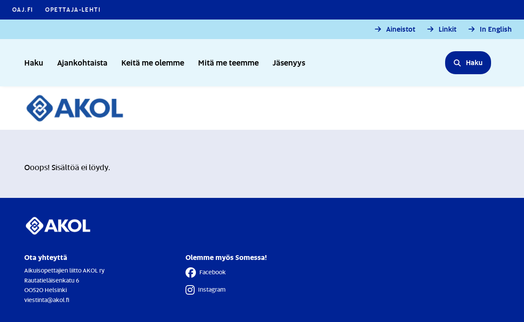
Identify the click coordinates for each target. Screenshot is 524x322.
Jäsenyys (289, 62)
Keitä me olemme (152, 62)
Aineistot (400, 29)
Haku (33, 62)
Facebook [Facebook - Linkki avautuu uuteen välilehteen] (206, 272)
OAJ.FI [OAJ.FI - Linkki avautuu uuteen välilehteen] (22, 9)
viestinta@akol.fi (46, 300)
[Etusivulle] (79, 108)
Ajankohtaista (82, 62)
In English (496, 29)
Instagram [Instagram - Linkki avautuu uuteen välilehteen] (205, 290)
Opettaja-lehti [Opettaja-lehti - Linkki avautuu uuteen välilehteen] (73, 9)
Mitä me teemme (228, 62)
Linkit (447, 29)
